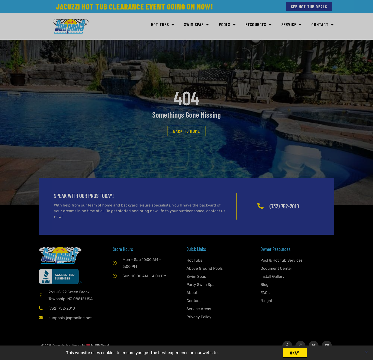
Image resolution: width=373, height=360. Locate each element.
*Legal (266, 300)
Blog (264, 284)
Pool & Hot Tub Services (281, 260)
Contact (322, 24)
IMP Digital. (102, 345)
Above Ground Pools (204, 268)
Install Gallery (272, 276)
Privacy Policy (198, 317)
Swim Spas (196, 24)
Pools (227, 24)
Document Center (276, 268)
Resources (258, 24)
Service (291, 24)
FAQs (265, 292)
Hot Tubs (163, 24)
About (191, 292)
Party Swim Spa (200, 284)
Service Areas (198, 309)
